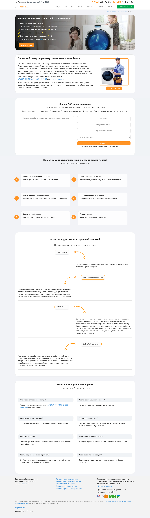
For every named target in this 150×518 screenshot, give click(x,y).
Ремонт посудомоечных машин (68, 481)
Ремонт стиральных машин (117, 12)
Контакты (109, 7)
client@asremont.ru (104, 486)
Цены (72, 7)
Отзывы (80, 7)
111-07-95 (123, 2)
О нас (65, 7)
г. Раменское (21, 2)
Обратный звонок (125, 7)
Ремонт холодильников (65, 484)
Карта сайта (20, 508)
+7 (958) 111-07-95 (39, 79)
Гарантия (99, 7)
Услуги (57, 7)
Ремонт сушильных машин (66, 486)
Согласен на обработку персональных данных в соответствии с (103, 147)
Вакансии (89, 7)
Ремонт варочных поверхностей (69, 489)
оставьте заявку (57, 79)
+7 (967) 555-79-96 (25, 79)
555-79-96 (100, 2)
